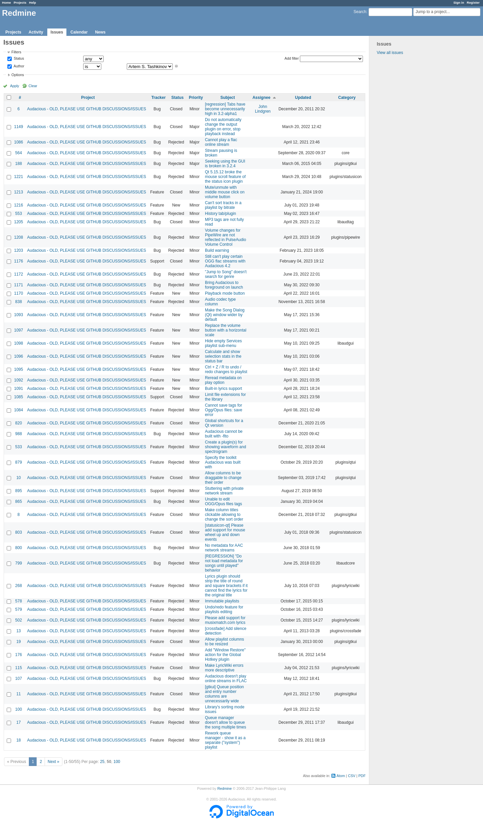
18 (18, 740)
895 (18, 490)
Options (17, 75)
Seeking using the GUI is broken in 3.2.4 (225, 163)
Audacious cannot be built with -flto (224, 433)
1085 (18, 397)
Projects (20, 2)
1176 (18, 261)
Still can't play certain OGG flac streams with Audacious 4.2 (225, 261)
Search (360, 11)
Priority (196, 97)
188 (18, 163)
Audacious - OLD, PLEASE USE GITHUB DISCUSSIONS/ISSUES (86, 109)
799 (18, 563)
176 (18, 654)
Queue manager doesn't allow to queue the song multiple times (225, 722)
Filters (16, 52)
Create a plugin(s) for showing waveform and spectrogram (225, 447)
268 (18, 585)
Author (18, 66)
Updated (303, 97)
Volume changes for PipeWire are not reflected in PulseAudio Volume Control (225, 237)
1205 (18, 222)
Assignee (261, 97)
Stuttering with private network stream (224, 490)
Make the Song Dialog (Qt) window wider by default (225, 315)
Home (6, 2)
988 (18, 433)
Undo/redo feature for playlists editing (224, 609)
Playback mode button (225, 293)
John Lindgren (263, 109)
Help (32, 2)
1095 (18, 369)
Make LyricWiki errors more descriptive (224, 667)
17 (18, 722)
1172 (18, 274)
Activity (36, 32)
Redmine (224, 788)
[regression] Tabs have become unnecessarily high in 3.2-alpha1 (225, 109)
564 (18, 153)
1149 (18, 126)
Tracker (158, 97)
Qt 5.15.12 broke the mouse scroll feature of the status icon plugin (225, 177)
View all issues (390, 52)
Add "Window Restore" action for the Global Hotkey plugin (225, 655)
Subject (227, 97)
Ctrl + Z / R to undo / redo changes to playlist (226, 369)
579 (18, 609)
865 (18, 501)
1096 (18, 356)
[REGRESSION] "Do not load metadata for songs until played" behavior (224, 563)
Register (473, 2)
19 (18, 641)
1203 (18, 250)
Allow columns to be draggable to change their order (223, 478)
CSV (351, 776)
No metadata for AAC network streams (224, 547)
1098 (18, 343)
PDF (362, 776)
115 (18, 667)
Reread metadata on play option (223, 380)
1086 (18, 142)
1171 (18, 285)
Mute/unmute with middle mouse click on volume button (225, 192)
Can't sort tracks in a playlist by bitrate (223, 205)
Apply (14, 86)
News (100, 32)
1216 (18, 205)
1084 (18, 410)
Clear (33, 86)
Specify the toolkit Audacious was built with (222, 462)
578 (18, 601)
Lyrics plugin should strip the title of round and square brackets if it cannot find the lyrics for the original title (226, 585)
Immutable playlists (222, 601)
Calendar (79, 32)
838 (18, 301)
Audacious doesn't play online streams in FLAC (226, 678)
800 (18, 547)
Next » (53, 761)
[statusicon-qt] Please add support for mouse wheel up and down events (225, 532)
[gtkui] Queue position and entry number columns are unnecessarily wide (224, 694)
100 (18, 709)
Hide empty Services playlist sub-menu (223, 343)
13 (18, 631)
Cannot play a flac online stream (221, 142)
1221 (18, 176)
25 (102, 761)
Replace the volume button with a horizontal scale (225, 330)
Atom (340, 776)
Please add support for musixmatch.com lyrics (225, 620)
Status (18, 59)
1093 (18, 314)
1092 (18, 380)
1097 (18, 330)
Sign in (458, 2)
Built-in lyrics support (223, 388)
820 (18, 423)
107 (18, 678)
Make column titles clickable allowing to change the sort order (224, 515)
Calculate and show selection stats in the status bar (223, 356)
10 (18, 477)
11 (18, 694)
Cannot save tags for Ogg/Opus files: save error (223, 410)
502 (18, 620)
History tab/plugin (220, 213)
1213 (18, 192)
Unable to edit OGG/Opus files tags (223, 501)
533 (18, 447)
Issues (57, 32)
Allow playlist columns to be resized (224, 641)
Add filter (291, 58)
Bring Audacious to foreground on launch (224, 285)
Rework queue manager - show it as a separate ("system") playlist (225, 740)
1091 (18, 388)
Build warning (217, 250)
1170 (18, 293)
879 (18, 462)
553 (18, 213)
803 (18, 532)
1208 (18, 237)
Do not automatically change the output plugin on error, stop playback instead (223, 126)
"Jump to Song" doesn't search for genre (226, 274)
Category (347, 97)
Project (88, 97)
